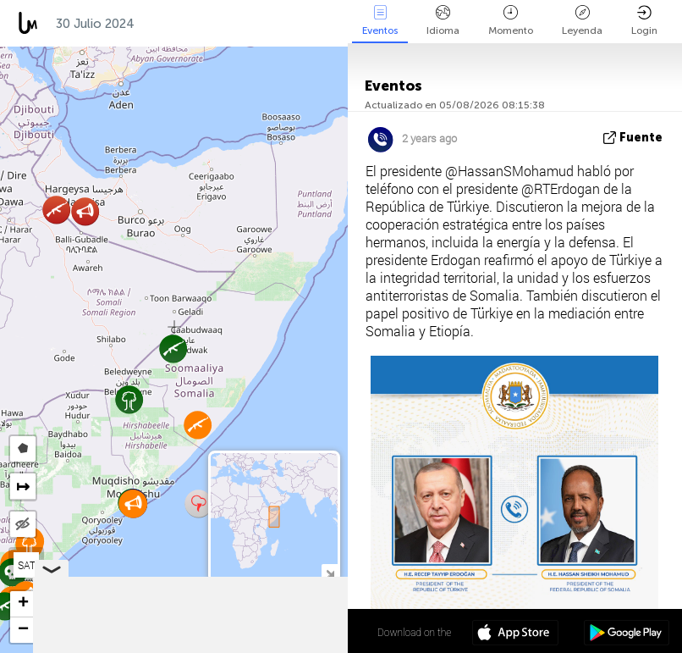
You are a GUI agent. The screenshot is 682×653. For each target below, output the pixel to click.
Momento (510, 20)
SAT (27, 565)
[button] (198, 503)
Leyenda (582, 20)
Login (644, 20)
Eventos (380, 20)
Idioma (442, 20)
